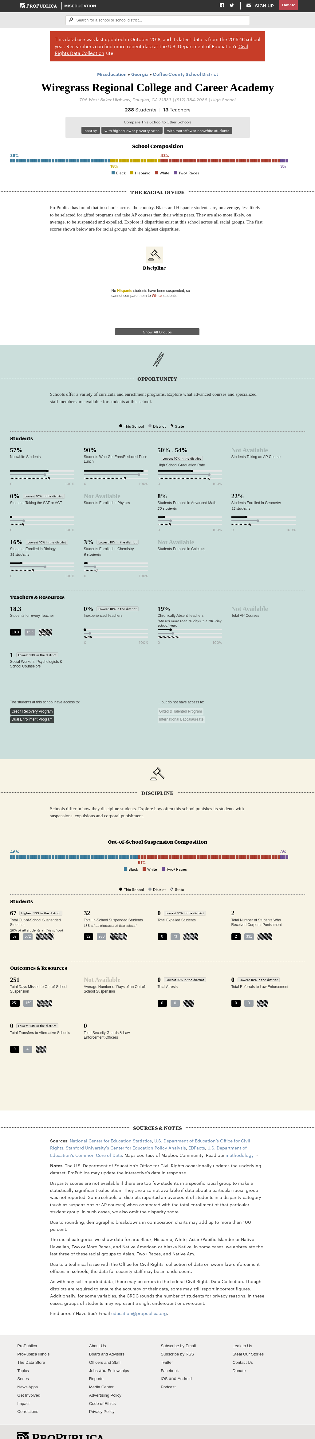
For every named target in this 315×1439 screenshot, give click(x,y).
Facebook (170, 1354)
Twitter (167, 1346)
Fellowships (120, 1354)
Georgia (140, 75)
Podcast (169, 1370)
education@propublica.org (139, 1297)
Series (23, 1362)
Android (185, 1362)
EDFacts (196, 1131)
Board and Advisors (108, 1337)
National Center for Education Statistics (111, 1124)
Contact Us (244, 1346)
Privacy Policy (103, 1395)
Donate (288, 5)
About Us (98, 1329)
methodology (240, 1139)
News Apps (28, 1370)
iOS (164, 1362)
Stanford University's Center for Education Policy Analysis (126, 1131)
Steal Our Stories (250, 1337)
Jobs (94, 1354)
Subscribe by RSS (179, 1337)
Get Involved (29, 1378)
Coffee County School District (185, 75)
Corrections (28, 1395)
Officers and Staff (106, 1346)
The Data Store (32, 1346)
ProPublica (28, 1329)
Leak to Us (243, 1329)
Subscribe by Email (180, 1329)
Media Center (102, 1370)
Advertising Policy (106, 1378)
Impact (24, 1387)
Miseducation (80, 6)
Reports (97, 1362)
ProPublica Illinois (35, 1337)
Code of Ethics (103, 1387)
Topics (23, 1354)
